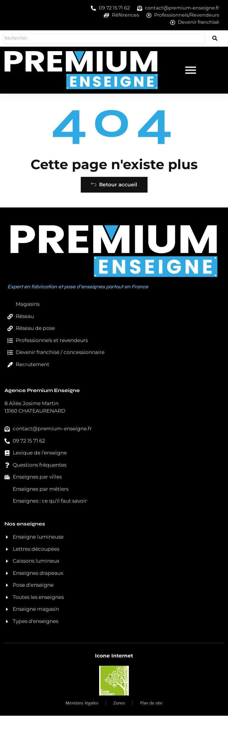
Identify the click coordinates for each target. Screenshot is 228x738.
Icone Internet (114, 678)
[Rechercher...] (95, 38)
